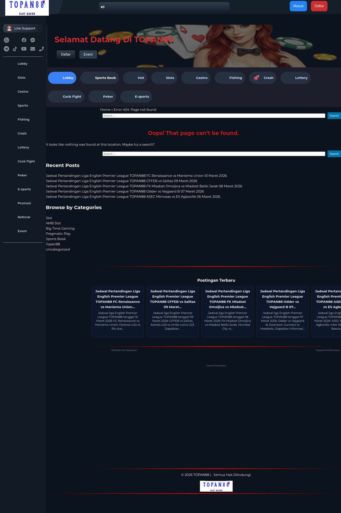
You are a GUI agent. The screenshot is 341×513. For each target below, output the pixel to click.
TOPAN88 (201, 475)
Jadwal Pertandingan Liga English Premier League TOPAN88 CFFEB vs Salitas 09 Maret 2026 (121, 181)
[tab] (99, 78)
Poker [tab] (102, 96)
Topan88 (53, 244)
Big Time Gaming (60, 228)
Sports (16, 105)
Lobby (16, 63)
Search (334, 115)
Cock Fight (20, 161)
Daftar (66, 54)
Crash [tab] (262, 77)
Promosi (18, 203)
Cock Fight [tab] (66, 96)
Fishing (17, 119)
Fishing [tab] (230, 77)
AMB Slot (53, 223)
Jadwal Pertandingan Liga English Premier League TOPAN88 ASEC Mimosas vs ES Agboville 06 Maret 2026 (133, 196)
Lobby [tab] (62, 77)
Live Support (20, 28)
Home (105, 109)
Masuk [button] (298, 6)
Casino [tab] (196, 77)
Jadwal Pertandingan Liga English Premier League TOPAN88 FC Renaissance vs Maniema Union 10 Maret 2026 (136, 176)
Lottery (17, 147)
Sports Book (105, 77)
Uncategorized (58, 249)
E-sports (18, 189)
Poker (16, 175)
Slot (49, 218)
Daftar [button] (319, 6)
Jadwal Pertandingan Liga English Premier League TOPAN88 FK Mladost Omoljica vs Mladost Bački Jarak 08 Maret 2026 (144, 186)
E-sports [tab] (136, 96)
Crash (16, 133)
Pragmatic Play (58, 234)
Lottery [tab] (295, 77)
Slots (15, 77)
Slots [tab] (164, 77)
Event (16, 231)
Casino (16, 91)
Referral (17, 217)
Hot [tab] (135, 77)
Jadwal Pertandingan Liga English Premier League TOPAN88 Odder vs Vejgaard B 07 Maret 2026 (125, 191)
